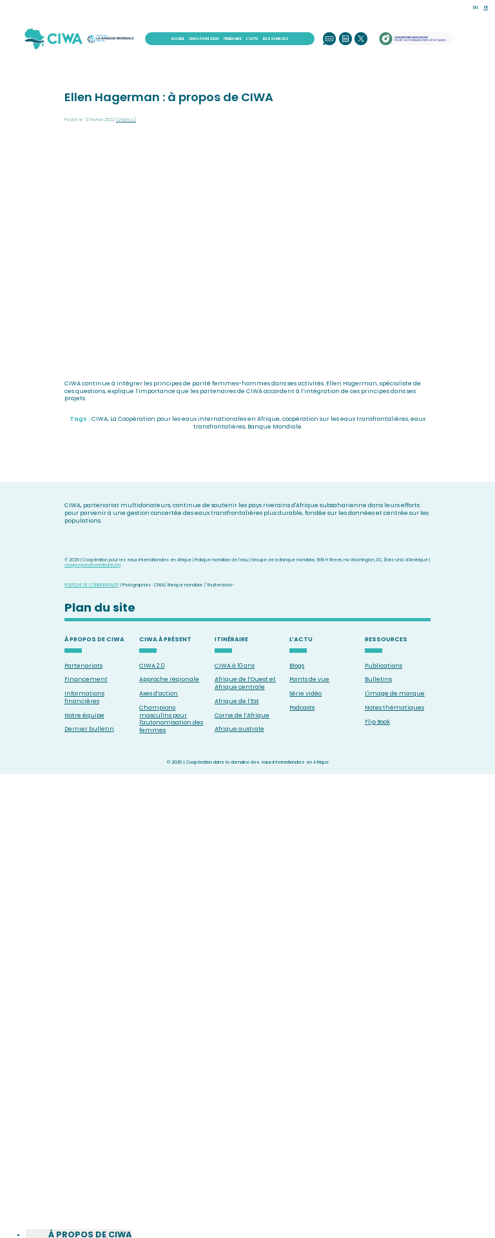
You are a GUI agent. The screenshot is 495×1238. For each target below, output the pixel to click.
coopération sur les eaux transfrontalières (345, 419)
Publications (383, 666)
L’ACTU (252, 38)
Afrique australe (239, 729)
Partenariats (83, 666)
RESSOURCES (276, 38)
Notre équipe (84, 715)
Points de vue (309, 679)
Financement (86, 679)
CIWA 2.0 (151, 666)
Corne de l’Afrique (242, 715)
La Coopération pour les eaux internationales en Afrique (195, 419)
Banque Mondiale (275, 426)
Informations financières (84, 697)
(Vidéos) (126, 119)
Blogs (296, 666)
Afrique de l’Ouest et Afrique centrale (245, 683)
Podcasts (302, 707)
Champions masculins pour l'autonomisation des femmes (171, 719)
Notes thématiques (394, 707)
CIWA (100, 419)
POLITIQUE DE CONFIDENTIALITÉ (91, 585)
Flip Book (377, 722)
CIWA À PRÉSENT (204, 38)
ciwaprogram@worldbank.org (92, 565)
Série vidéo (305, 693)
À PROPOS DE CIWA (94, 639)
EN (475, 7)
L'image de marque (395, 693)
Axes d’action (158, 693)
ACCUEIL (177, 38)
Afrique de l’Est (237, 701)
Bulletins (378, 679)
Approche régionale (169, 679)
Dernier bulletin (89, 729)
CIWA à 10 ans (235, 666)
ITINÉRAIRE (233, 38)
